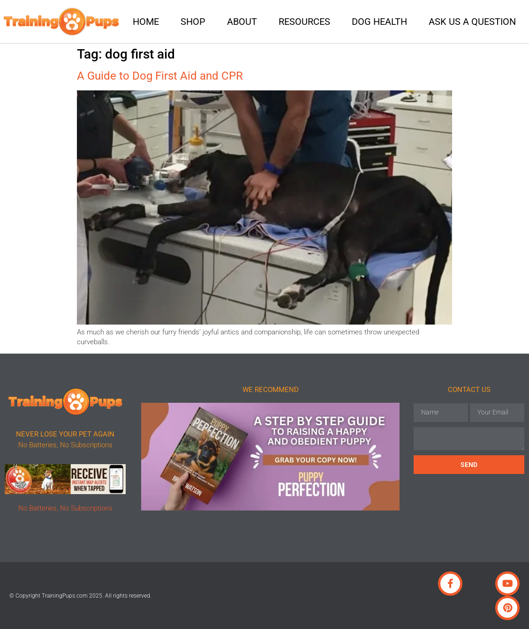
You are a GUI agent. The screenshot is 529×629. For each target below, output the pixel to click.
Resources (304, 21)
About (242, 21)
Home (146, 21)
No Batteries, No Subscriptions (65, 508)
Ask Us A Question (472, 21)
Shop (193, 21)
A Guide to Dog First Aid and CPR (160, 75)
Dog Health (379, 21)
